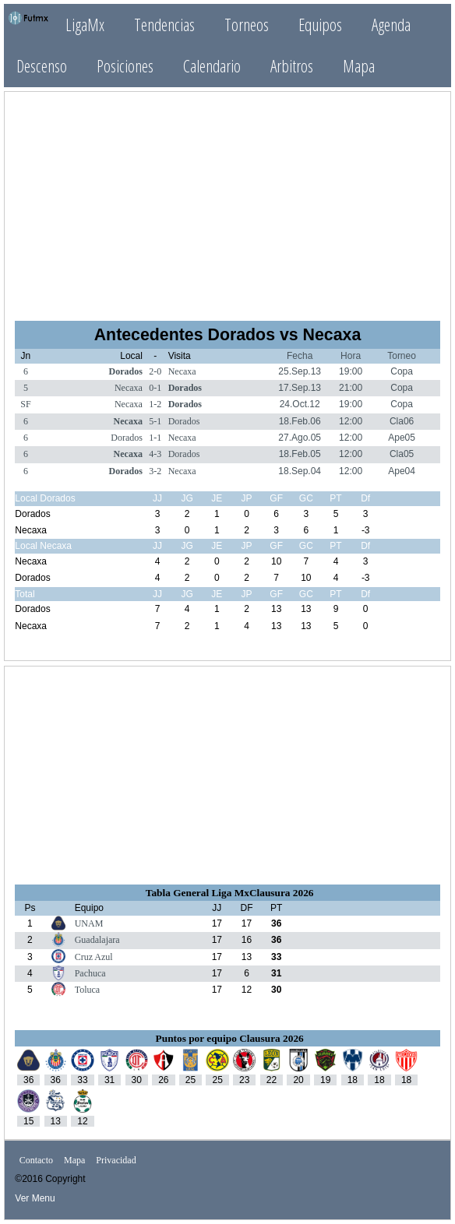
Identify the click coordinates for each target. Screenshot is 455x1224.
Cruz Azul (94, 956)
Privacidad (116, 1160)
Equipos (320, 24)
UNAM (89, 923)
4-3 (155, 453)
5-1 (155, 421)
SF (25, 404)
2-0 (155, 371)
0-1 (155, 387)
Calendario (212, 66)
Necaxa (182, 371)
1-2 (155, 404)
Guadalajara (97, 939)
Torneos (246, 24)
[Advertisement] (227, 199)
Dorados (126, 371)
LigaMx (84, 24)
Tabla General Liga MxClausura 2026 (230, 893)
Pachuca (90, 973)
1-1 (155, 437)
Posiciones (125, 66)
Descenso (41, 66)
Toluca (87, 989)
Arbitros (291, 66)
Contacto (36, 1160)
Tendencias (164, 24)
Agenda (391, 24)
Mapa (359, 66)
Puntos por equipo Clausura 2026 (230, 1038)
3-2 (155, 471)
